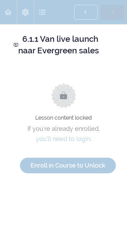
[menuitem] (25, 12)
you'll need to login (63, 138)
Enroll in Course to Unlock (67, 165)
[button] (8, 12)
